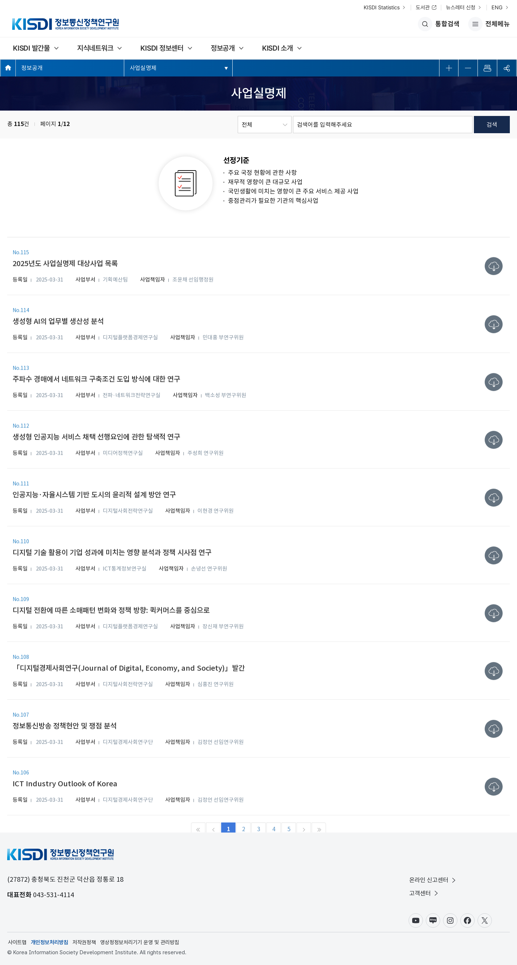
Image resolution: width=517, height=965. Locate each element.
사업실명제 (143, 67)
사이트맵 (17, 942)
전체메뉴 (489, 24)
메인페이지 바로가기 (8, 67)
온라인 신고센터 (433, 880)
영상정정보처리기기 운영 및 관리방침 (139, 942)
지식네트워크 (95, 48)
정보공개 (223, 48)
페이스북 (467, 920)
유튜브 (416, 920)
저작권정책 (84, 942)
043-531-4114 (53, 895)
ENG (497, 7)
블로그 (433, 920)
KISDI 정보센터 (161, 48)
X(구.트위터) (485, 920)
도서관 (423, 7)
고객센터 (424, 893)
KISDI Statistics (382, 7)
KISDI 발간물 (31, 48)
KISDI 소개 (277, 48)
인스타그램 (450, 920)
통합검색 (439, 24)
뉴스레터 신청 (460, 7)
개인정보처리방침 (49, 942)
